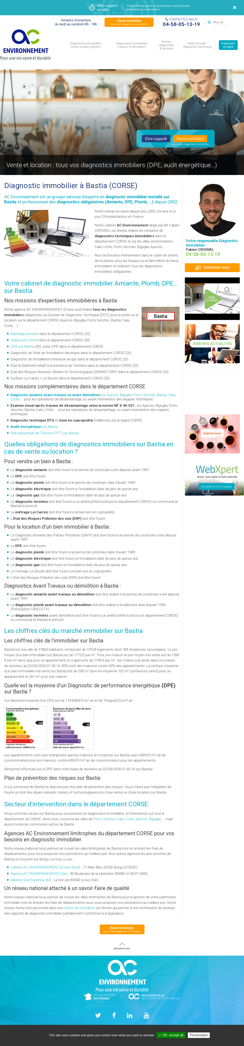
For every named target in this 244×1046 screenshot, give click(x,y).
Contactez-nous (212, 267)
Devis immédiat (190, 138)
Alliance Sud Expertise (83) (31, 880)
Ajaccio (141, 819)
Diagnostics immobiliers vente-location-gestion (86, 45)
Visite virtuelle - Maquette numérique (197, 45)
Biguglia (155, 819)
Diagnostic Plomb (24, 340)
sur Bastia (34, 426)
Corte (129, 819)
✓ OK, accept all (171, 1035)
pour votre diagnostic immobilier (129, 22)
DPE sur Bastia (22, 346)
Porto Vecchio (104, 819)
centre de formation (79, 908)
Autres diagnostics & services (166, 45)
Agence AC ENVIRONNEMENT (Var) (39, 873)
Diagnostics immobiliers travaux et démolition (132, 45)
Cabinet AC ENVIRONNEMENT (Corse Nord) (45, 867)
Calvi (120, 819)
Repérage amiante (25, 334)
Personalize (199, 1035)
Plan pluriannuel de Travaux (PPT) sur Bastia (45, 433)
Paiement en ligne (228, 45)
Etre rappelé (156, 138)
